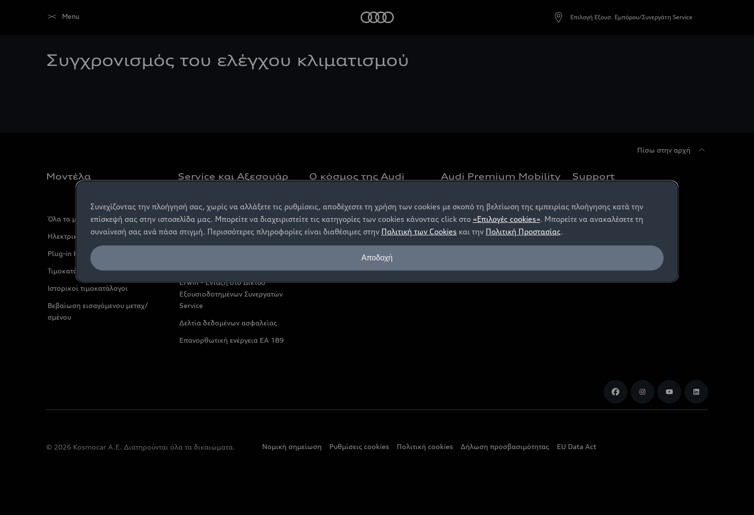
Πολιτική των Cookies (419, 231)
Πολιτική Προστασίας (523, 231)
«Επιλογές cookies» (506, 219)
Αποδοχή (376, 258)
